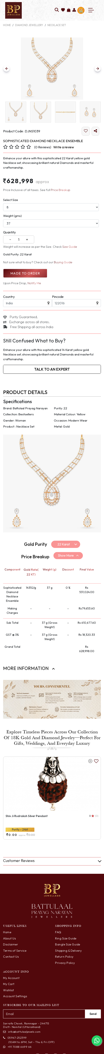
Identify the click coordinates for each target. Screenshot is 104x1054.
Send (93, 1014)
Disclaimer (10, 944)
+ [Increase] (27, 239)
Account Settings (15, 996)
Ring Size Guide (65, 938)
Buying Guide (63, 262)
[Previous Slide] (6, 68)
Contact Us (11, 957)
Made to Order (25, 273)
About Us (9, 938)
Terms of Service (14, 950)
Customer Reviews (19, 860)
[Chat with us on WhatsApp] (97, 1040)
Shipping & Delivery (68, 950)
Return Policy (64, 957)
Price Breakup (60, 190)
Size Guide (69, 247)
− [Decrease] (10, 239)
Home (7, 25)
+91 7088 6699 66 (17, 1046)
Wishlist (8, 990)
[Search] (57, 10)
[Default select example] (65, 544)
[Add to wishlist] (63, 10)
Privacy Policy (65, 963)
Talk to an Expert (52, 369)
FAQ (58, 932)
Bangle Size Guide (67, 944)
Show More (66, 555)
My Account (11, 978)
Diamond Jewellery (29, 25)
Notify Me (34, 283)
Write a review (63, 147)
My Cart (9, 984)
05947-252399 (15, 1037)
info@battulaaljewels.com (22, 1031)
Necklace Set (56, 25)
